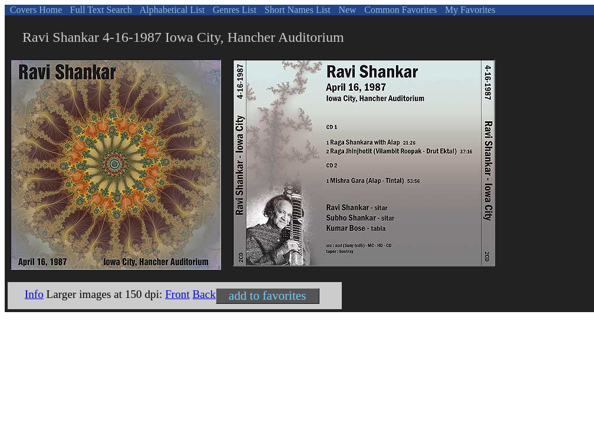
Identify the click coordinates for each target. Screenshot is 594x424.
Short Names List (296, 10)
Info (34, 294)
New (346, 10)
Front (177, 294)
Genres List (233, 10)
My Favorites (469, 10)
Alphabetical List (171, 10)
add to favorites (267, 296)
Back (204, 294)
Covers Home (35, 10)
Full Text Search (100, 10)
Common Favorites (399, 10)
